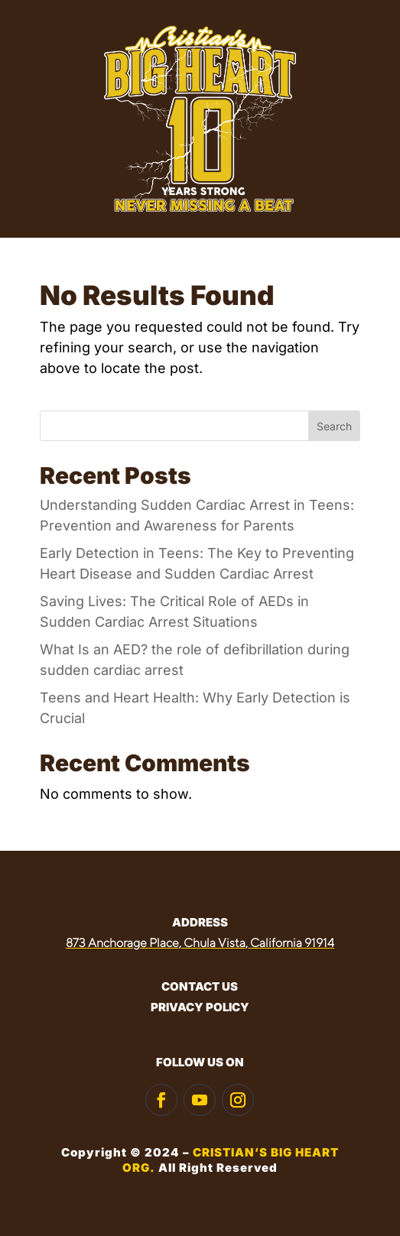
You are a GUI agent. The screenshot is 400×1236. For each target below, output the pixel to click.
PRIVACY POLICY (200, 1007)
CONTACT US (199, 986)
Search (334, 426)
